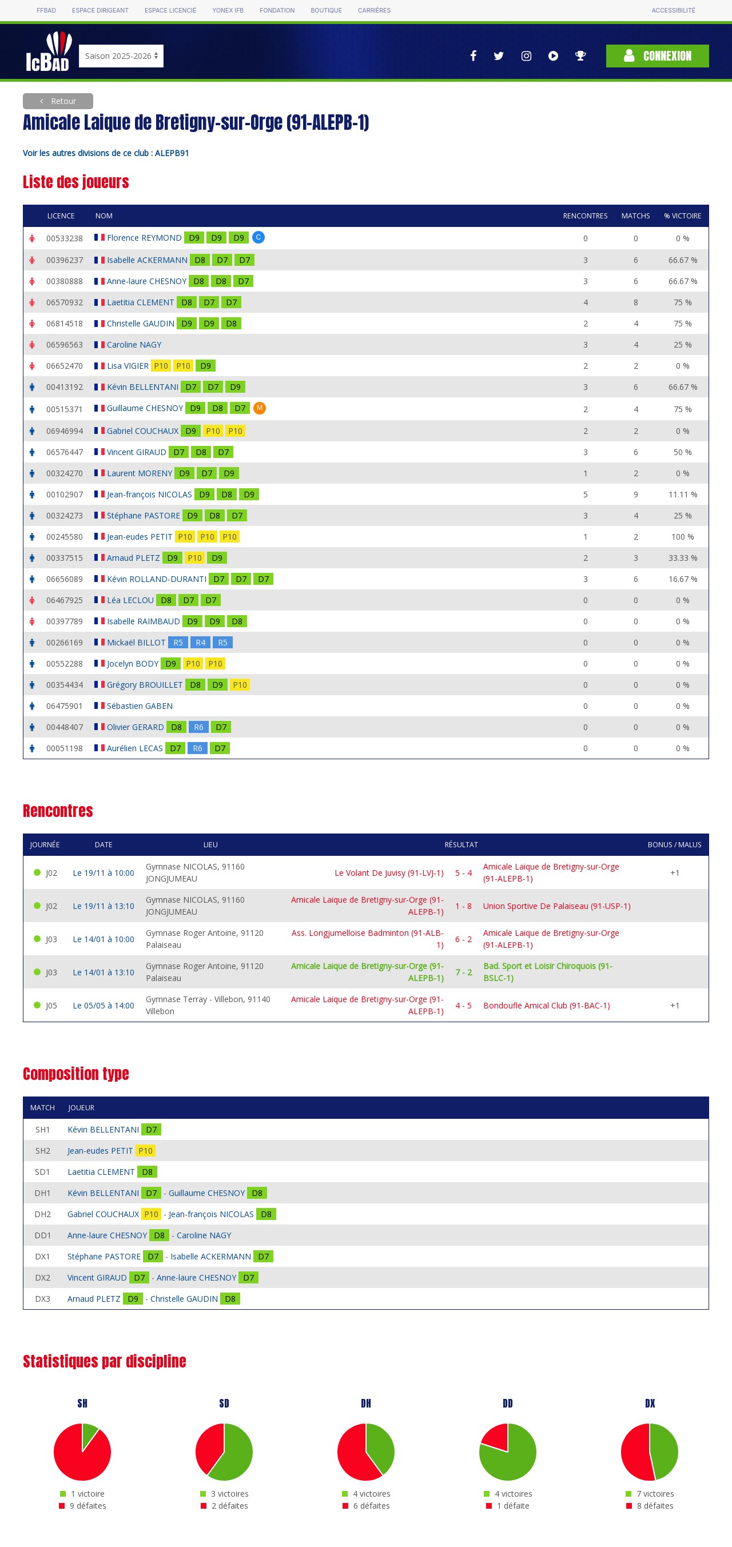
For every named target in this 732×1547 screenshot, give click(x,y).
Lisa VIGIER (129, 365)
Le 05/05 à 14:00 (103, 1005)
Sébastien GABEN (141, 705)
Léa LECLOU (131, 600)
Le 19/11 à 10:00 (103, 872)
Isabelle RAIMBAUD (144, 621)
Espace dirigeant (100, 10)
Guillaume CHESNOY (146, 407)
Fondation (277, 10)
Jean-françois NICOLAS (150, 494)
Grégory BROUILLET (146, 684)
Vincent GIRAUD (138, 451)
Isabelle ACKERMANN (148, 259)
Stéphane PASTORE (144, 515)
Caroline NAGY (135, 344)
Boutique (326, 10)
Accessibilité (673, 10)
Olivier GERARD (136, 726)
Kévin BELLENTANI (144, 386)
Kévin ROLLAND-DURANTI (158, 578)
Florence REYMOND (145, 237)
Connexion (657, 56)
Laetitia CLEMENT (142, 302)
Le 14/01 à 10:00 (103, 939)
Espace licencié (170, 10)
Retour (62, 100)
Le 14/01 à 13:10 (103, 972)
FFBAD (46, 10)
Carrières (374, 10)
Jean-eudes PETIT (141, 536)
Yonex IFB (228, 10)
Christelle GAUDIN (142, 323)
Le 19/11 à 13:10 (103, 905)
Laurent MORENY (140, 473)
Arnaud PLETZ (134, 557)
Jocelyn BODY (134, 663)
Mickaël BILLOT (137, 642)
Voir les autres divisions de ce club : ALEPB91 (106, 152)
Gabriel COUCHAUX (144, 430)
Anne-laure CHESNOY (148, 281)
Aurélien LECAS (136, 748)
